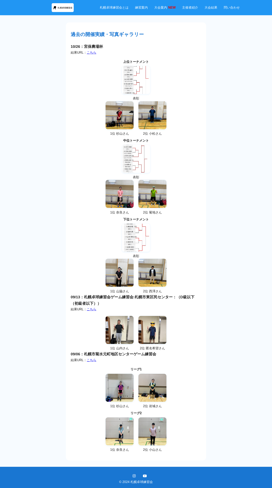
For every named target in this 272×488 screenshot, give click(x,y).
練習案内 (141, 7)
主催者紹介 (190, 7)
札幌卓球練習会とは (114, 7)
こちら (91, 52)
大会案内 (165, 7)
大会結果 (211, 7)
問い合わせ (232, 7)
